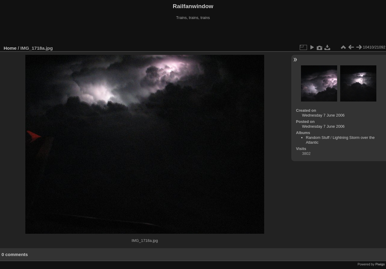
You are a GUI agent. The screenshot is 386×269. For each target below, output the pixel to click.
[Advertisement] (193, 33)
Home (10, 48)
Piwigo (380, 264)
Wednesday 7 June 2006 (323, 115)
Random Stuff (317, 137)
